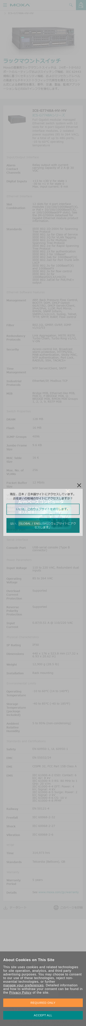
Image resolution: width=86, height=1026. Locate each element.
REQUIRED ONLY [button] (43, 1002)
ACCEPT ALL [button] (43, 1015)
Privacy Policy (20, 992)
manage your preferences (23, 985)
